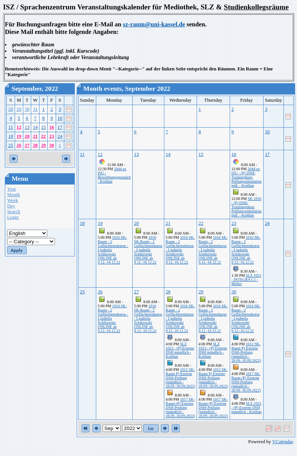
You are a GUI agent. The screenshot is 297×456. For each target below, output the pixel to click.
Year (11, 189)
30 (27, 109)
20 (27, 136)
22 (43, 136)
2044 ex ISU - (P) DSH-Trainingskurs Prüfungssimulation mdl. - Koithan (247, 177)
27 (27, 145)
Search (13, 211)
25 (10, 145)
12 (19, 127)
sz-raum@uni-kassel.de (154, 24)
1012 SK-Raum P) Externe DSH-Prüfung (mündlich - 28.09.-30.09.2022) (180, 378)
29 (19, 109)
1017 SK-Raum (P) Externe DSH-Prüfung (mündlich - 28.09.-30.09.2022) (180, 407)
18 (10, 136)
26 (19, 145)
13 (27, 127)
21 (35, 136)
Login (13, 217)
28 (10, 109)
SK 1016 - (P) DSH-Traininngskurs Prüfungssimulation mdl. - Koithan (247, 207)
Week (12, 200)
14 (35, 127)
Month (13, 194)
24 (60, 136)
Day (11, 206)
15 (43, 127)
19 (19, 136)
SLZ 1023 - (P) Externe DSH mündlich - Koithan (180, 350)
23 (51, 136)
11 (10, 127)
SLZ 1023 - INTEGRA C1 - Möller (246, 279)
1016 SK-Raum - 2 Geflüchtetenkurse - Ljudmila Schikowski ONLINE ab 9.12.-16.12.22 (148, 249)
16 (51, 127)
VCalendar (282, 441)
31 (35, 109)
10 (60, 118)
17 (60, 127)
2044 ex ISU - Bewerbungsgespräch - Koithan (114, 175)
